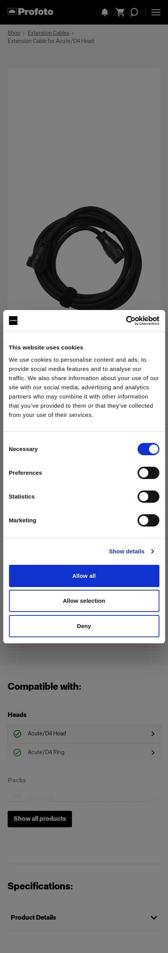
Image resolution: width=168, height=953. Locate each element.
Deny (84, 626)
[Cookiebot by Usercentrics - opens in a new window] (125, 321)
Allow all (84, 575)
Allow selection (84, 600)
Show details (127, 551)
